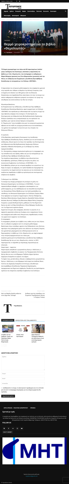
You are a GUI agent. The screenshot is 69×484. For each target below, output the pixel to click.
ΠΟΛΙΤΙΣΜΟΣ (9, 19)
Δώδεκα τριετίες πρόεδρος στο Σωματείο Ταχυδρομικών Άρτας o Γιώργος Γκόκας (35, 295)
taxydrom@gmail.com (32, 476)
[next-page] (5, 345)
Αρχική (6, 11)
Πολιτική (39, 11)
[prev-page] (2, 345)
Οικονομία (53, 11)
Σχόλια (12, 11)
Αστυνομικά (15, 15)
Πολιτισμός (7, 15)
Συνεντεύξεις (31, 11)
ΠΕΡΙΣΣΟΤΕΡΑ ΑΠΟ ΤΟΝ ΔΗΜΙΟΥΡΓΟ (26, 320)
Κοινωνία (46, 11)
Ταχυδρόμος (9, 52)
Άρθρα (24, 11)
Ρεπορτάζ (18, 11)
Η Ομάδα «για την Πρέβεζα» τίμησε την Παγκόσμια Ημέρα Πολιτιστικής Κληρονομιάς (7, 338)
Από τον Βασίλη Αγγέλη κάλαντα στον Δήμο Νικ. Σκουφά (11, 294)
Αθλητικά (23, 15)
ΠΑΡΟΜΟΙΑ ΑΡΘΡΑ (7, 320)
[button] (65, 11)
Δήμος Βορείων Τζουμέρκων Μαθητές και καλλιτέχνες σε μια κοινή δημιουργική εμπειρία (38, 338)
